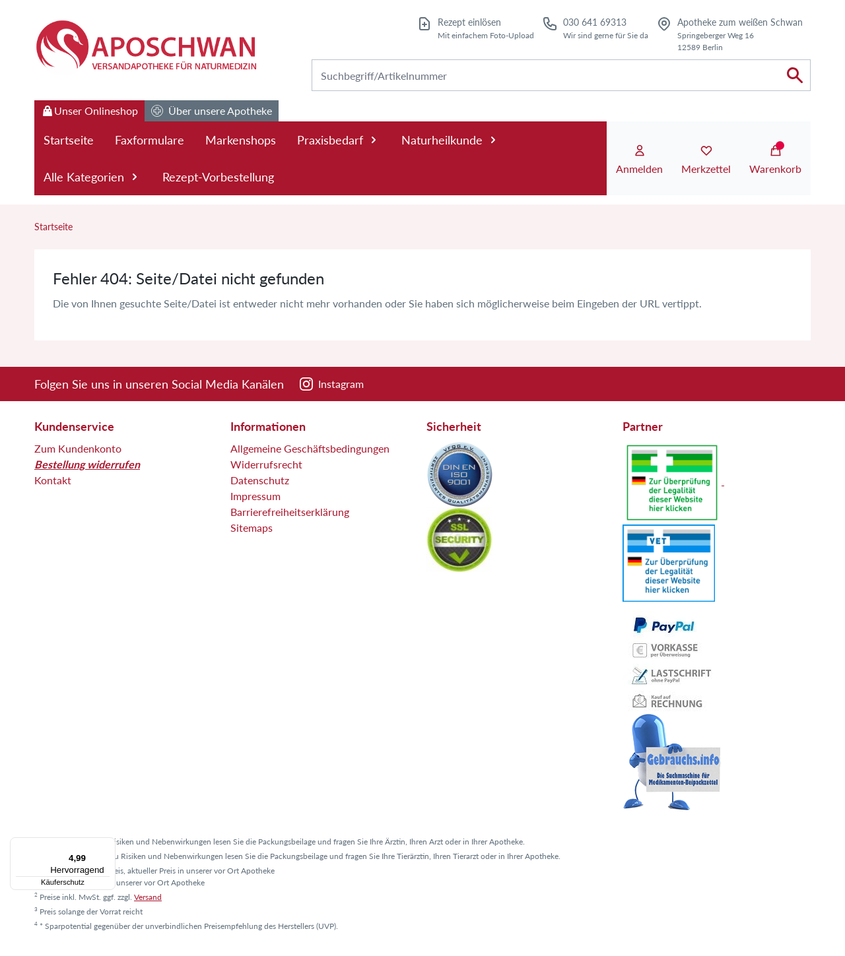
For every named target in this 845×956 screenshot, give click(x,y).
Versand (148, 897)
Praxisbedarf (338, 140)
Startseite (69, 140)
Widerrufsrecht (266, 464)
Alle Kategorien (92, 177)
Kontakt (52, 480)
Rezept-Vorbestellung (218, 177)
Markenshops (240, 140)
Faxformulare (149, 140)
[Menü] (108, 845)
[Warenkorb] (775, 160)
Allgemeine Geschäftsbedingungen (309, 448)
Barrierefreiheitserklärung (289, 511)
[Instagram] (332, 384)
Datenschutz (259, 480)
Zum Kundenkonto (77, 448)
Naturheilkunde (450, 140)
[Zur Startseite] (145, 47)
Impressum (255, 496)
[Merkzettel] (706, 160)
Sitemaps (251, 527)
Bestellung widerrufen (87, 464)
